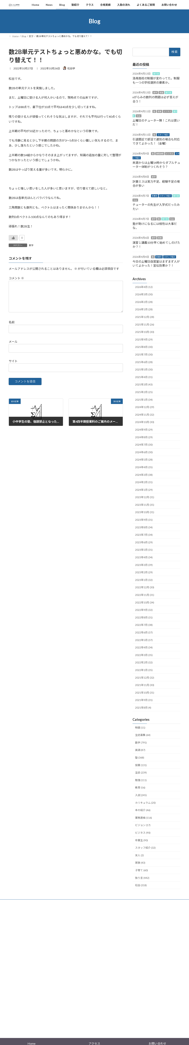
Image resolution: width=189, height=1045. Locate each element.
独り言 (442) (142, 877)
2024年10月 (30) (144, 422)
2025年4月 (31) (144, 376)
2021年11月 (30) (144, 685)
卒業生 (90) (141, 840)
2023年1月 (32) (144, 579)
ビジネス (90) (142, 832)
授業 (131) (141, 764)
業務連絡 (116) (143, 817)
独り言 (156, 73)
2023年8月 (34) (144, 527)
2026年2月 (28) (144, 301)
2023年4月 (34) (144, 557)
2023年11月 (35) (144, 504)
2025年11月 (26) (144, 324)
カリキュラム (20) (145, 802)
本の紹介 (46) (142, 810)
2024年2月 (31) (144, 482)
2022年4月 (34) (144, 647)
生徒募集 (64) (142, 735)
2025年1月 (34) (144, 399)
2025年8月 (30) (144, 346)
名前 (12, 328)
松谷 (138, 116)
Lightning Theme (93, 1020)
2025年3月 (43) (144, 384)
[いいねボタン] (13, 238)
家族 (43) (140, 862)
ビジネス (167, 111)
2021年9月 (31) (144, 700)
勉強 (161, 92)
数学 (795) (141, 742)
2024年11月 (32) (144, 414)
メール (13, 347)
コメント (16, 278)
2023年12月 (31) (144, 497)
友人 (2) (139, 855)
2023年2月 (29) (144, 572)
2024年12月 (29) (144, 407)
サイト (13, 367)
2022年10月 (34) (144, 602)
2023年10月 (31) (144, 512)
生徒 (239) (141, 772)
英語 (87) (140, 750)
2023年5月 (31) (144, 549)
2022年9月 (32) (144, 609)
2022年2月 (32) (144, 662)
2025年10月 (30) (144, 331)
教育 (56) (140, 787)
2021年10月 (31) (144, 692)
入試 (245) (141, 795)
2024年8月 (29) (144, 437)
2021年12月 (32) (144, 677)
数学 (31, 245)
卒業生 (154, 195)
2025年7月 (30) (144, 354)
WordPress (74, 1020)
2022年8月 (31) (144, 617)
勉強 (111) (141, 779)
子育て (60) (141, 870)
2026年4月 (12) (144, 286)
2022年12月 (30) (144, 587)
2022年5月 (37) (144, 639)
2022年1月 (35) (144, 670)
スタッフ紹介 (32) (145, 847)
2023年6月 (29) (144, 542)
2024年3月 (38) (144, 474)
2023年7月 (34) (144, 534)
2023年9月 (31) (144, 519)
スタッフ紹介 (163, 134)
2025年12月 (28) (144, 316)
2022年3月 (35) (144, 654)
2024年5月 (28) (144, 459)
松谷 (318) (141, 885)
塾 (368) (139, 757)
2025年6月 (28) (144, 361)
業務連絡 (160, 153)
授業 (159, 111)
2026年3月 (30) (144, 294)
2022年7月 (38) (144, 624)
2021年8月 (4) (143, 707)
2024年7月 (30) (144, 444)
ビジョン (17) (142, 825)
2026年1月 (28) (144, 309)
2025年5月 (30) (144, 369)
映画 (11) (140, 727)
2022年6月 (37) (144, 632)
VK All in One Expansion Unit (118, 1020)
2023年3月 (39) (144, 564)
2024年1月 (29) (144, 489)
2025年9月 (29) (144, 339)
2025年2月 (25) (144, 392)
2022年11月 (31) (144, 594)
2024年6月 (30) (144, 452)
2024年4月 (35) (144, 467)
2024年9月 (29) (144, 429)
